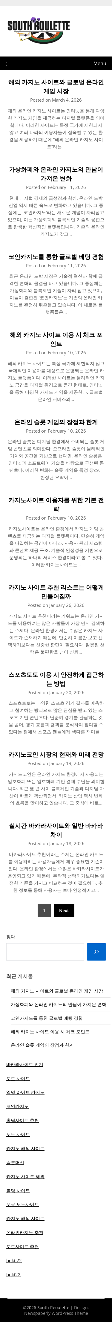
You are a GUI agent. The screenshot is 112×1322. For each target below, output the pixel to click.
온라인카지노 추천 (24, 1232)
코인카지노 (17, 1106)
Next (64, 910)
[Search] (96, 952)
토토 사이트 (18, 1078)
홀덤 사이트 (18, 1190)
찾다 (10, 936)
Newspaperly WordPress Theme (56, 1313)
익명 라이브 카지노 (25, 1092)
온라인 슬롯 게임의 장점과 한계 (56, 422)
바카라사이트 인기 (24, 1064)
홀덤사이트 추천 (22, 1120)
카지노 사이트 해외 (25, 1176)
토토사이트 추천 (22, 1246)
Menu (99, 63)
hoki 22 (14, 1260)
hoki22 (13, 1274)
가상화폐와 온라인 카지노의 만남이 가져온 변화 (58, 1004)
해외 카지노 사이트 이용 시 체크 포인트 (50, 1031)
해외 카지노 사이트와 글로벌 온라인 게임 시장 (57, 991)
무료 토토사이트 (22, 1204)
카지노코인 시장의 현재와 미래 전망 (56, 754)
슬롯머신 (15, 1162)
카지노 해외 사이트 (25, 1148)
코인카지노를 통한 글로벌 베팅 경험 (56, 257)
